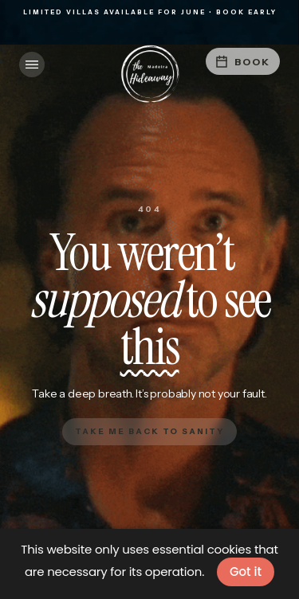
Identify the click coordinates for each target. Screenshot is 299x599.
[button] (32, 64)
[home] (150, 74)
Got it (246, 571)
